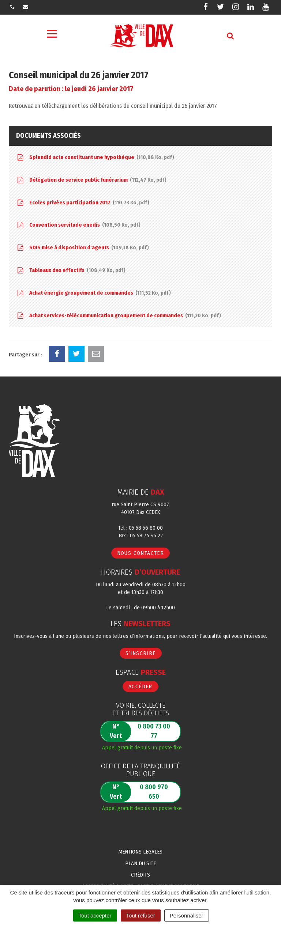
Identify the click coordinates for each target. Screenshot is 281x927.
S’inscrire (140, 653)
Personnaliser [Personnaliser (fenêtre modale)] (186, 915)
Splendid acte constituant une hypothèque (95, 158)
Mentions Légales (140, 851)
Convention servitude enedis (78, 225)
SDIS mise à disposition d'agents (82, 248)
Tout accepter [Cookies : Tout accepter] (95, 915)
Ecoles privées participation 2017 (82, 203)
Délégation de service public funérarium (91, 180)
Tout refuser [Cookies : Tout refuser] (140, 915)
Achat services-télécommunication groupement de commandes (118, 316)
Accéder (140, 686)
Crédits (140, 874)
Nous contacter (140, 553)
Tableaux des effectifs (70, 271)
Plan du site (140, 863)
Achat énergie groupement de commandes (93, 293)
